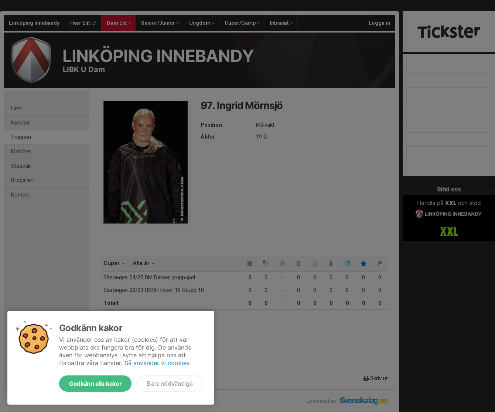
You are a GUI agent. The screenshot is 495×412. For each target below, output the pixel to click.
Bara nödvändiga (169, 383)
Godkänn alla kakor (95, 383)
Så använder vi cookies (157, 363)
